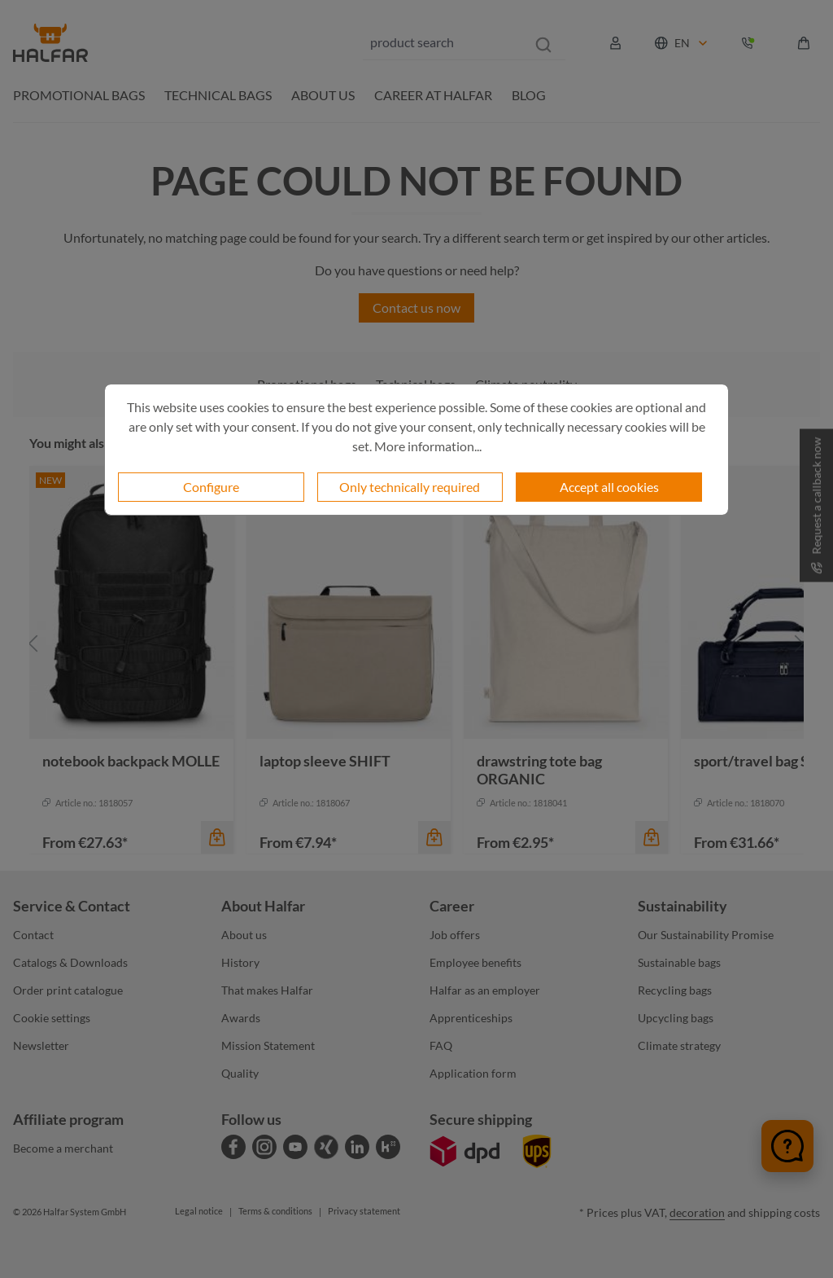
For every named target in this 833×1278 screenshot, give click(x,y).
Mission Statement (268, 1045)
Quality (240, 1073)
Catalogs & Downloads (70, 962)
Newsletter (41, 1045)
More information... (428, 446)
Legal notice (199, 1211)
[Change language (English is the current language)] (682, 43)
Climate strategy (679, 1045)
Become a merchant (63, 1148)
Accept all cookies (609, 486)
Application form (473, 1073)
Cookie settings (51, 1018)
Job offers (455, 935)
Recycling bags (675, 990)
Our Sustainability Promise (706, 935)
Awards (240, 1018)
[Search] (543, 42)
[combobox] (442, 42)
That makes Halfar (267, 990)
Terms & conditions (275, 1211)
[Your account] (616, 43)
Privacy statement (364, 1211)
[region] (416, 643)
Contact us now (416, 307)
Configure (211, 486)
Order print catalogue (68, 990)
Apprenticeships (471, 1018)
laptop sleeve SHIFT (324, 761)
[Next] (799, 643)
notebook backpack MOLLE (131, 761)
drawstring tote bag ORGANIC (539, 770)
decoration (697, 1212)
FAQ (441, 1045)
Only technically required (409, 486)
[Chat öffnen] (787, 1146)
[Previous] (33, 643)
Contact (33, 935)
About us (244, 935)
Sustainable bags (679, 962)
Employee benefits (475, 962)
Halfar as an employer (485, 990)
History (240, 962)
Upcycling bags (675, 1018)
